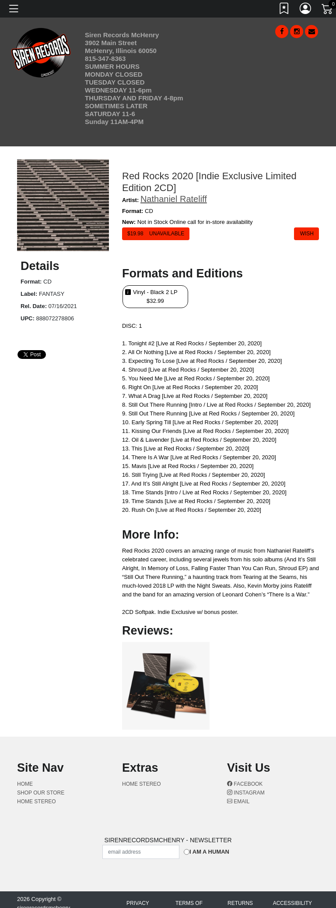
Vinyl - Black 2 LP (155, 296)
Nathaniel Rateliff (173, 199)
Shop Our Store (40, 793)
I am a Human (209, 851)
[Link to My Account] (306, 10)
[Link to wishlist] (284, 10)
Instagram (246, 793)
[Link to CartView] (328, 8)
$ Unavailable (155, 234)
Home (25, 784)
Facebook (244, 784)
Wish (306, 234)
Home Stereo (36, 801)
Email (238, 801)
